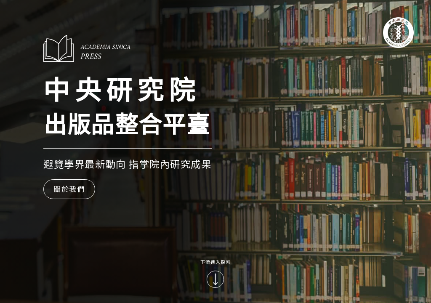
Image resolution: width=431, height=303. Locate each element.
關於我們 (69, 188)
